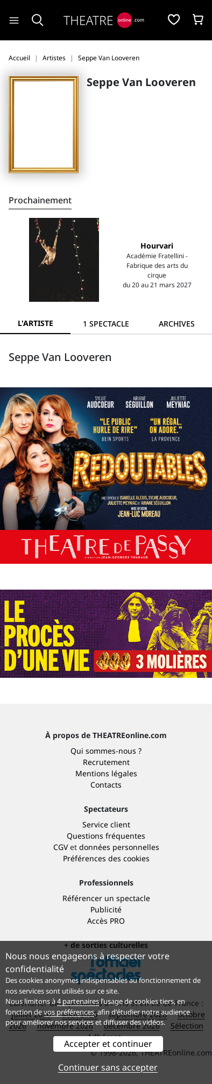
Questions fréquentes (106, 836)
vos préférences (69, 1012)
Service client (106, 824)
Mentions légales (106, 773)
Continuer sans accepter (108, 1067)
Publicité (106, 909)
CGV (60, 847)
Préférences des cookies (106, 858)
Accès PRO (106, 921)
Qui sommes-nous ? (106, 751)
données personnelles (119, 847)
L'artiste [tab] (35, 323)
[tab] (105, 324)
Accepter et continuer (108, 1044)
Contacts (106, 785)
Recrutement (106, 762)
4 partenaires (78, 1001)
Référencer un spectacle (106, 898)
